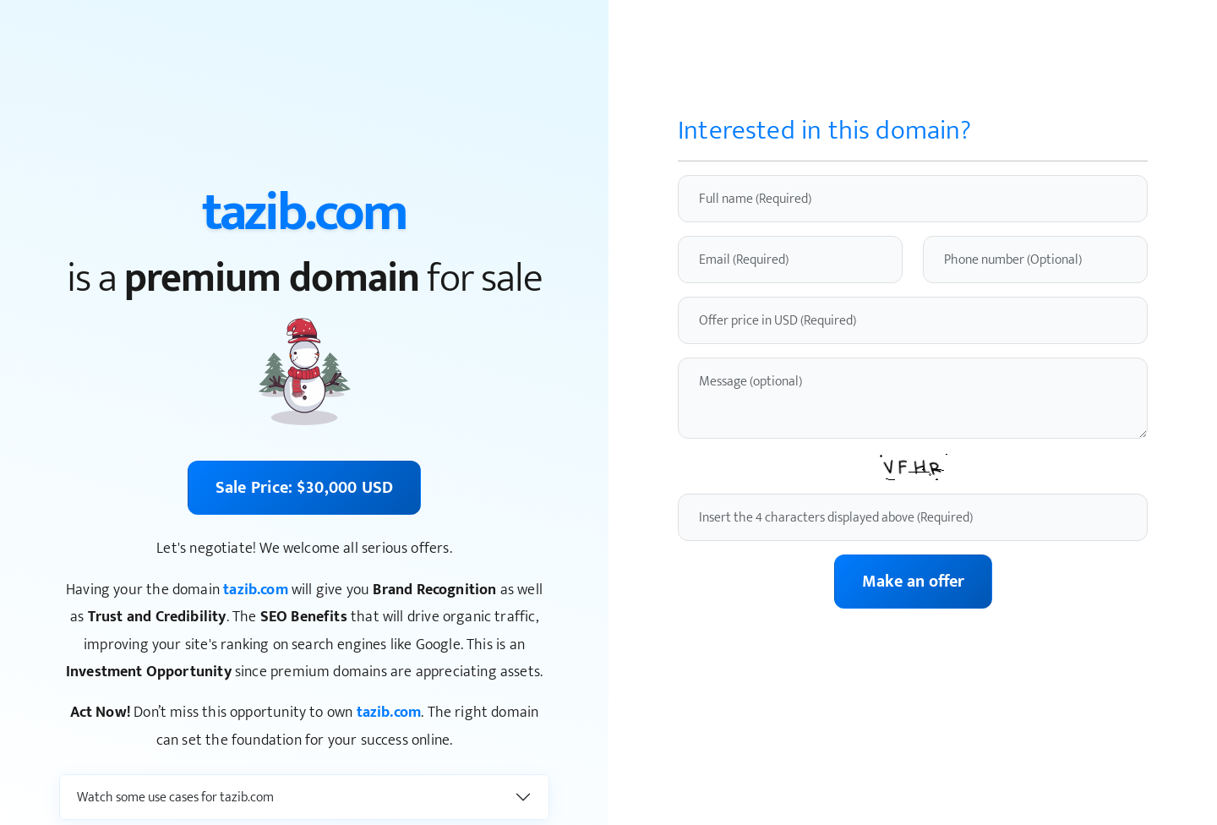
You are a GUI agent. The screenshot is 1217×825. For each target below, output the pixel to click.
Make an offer (913, 581)
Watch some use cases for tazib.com (175, 797)
